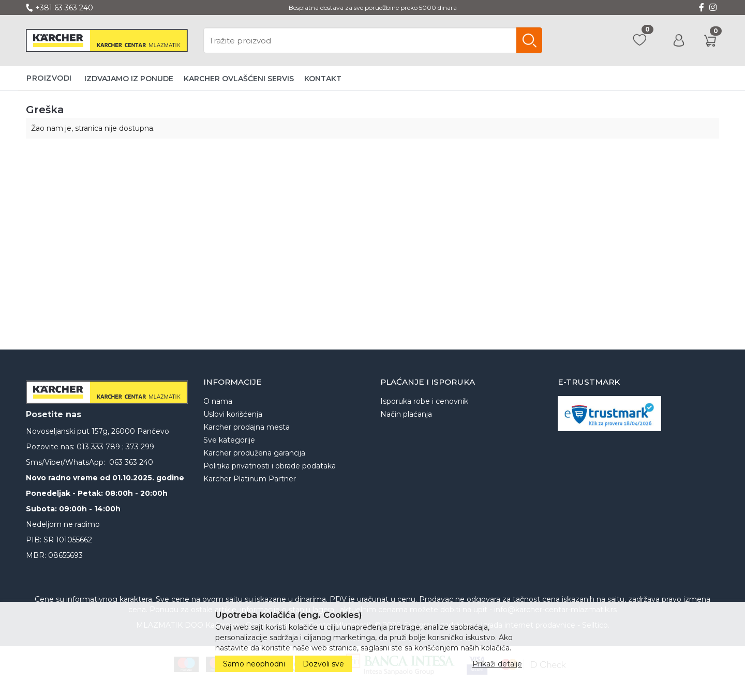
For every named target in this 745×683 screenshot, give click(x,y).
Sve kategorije (229, 440)
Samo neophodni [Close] (254, 664)
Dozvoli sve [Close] (323, 664)
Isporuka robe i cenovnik (424, 401)
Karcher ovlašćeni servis (239, 78)
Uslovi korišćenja (232, 414)
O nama (217, 401)
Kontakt (322, 78)
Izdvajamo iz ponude (128, 78)
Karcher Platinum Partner (249, 478)
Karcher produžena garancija (254, 453)
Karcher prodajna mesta (246, 427)
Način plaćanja (406, 414)
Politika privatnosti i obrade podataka (269, 465)
